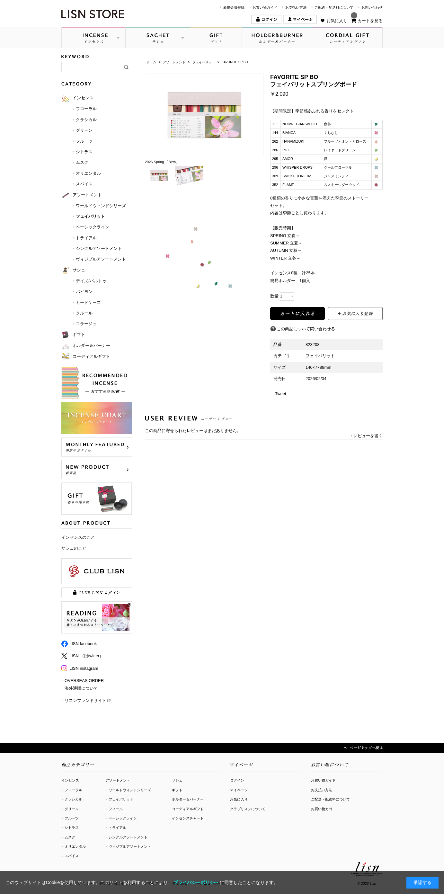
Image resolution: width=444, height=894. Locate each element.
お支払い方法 (295, 7)
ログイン (237, 780)
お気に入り (336, 20)
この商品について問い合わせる (306, 328)
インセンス (70, 780)
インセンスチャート (188, 818)
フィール (116, 809)
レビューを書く (368, 435)
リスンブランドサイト (85, 700)
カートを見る (370, 20)
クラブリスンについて (247, 809)
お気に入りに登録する (355, 313)
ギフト (177, 790)
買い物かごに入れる (297, 313)
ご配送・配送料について (334, 7)
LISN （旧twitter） (86, 655)
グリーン (72, 809)
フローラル (73, 790)
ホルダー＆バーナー (188, 799)
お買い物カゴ (321, 809)
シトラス (72, 827)
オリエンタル (75, 846)
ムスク (70, 837)
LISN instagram (83, 668)
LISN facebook (83, 643)
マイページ (239, 790)
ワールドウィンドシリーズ (130, 790)
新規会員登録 (233, 7)
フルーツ (72, 818)
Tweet (280, 393)
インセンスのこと (78, 537)
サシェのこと (73, 548)
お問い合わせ (372, 7)
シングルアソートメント (128, 837)
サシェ (177, 780)
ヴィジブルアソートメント (130, 846)
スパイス (72, 856)
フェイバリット (121, 799)
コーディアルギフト (188, 809)
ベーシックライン (123, 818)
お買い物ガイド (265, 7)
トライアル (117, 827)
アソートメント (117, 780)
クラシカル (73, 799)
